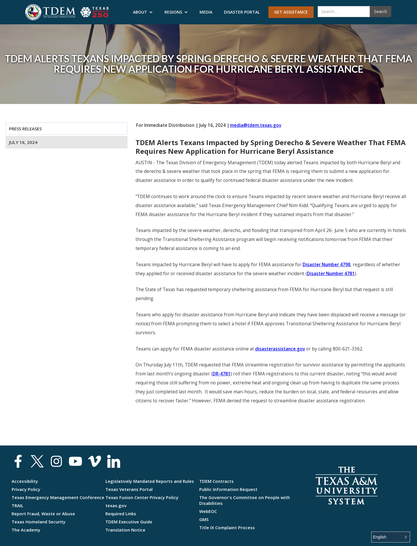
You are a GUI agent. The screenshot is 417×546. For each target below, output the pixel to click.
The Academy (26, 530)
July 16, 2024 (23, 142)
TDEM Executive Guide (128, 522)
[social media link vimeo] (94, 461)
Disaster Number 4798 (326, 265)
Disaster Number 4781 (331, 274)
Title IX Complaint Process (227, 527)
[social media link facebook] (18, 461)
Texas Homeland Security (38, 522)
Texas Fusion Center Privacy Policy (141, 497)
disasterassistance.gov (280, 349)
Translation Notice (125, 530)
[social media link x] (37, 461)
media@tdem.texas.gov (255, 125)
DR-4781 (222, 374)
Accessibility (25, 481)
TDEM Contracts (216, 481)
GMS (204, 519)
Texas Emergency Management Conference (58, 497)
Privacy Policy (26, 489)
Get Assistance (291, 12)
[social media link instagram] (56, 461)
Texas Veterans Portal (129, 489)
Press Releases (25, 129)
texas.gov (116, 505)
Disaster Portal (242, 12)
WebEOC (208, 511)
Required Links (120, 513)
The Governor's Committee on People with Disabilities (244, 500)
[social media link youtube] (75, 461)
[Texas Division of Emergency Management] (50, 12)
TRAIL (17, 505)
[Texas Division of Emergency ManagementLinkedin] (113, 461)
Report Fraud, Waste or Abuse (43, 513)
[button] (143, 12)
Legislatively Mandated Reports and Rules (149, 481)
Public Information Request (228, 489)
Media (206, 12)
